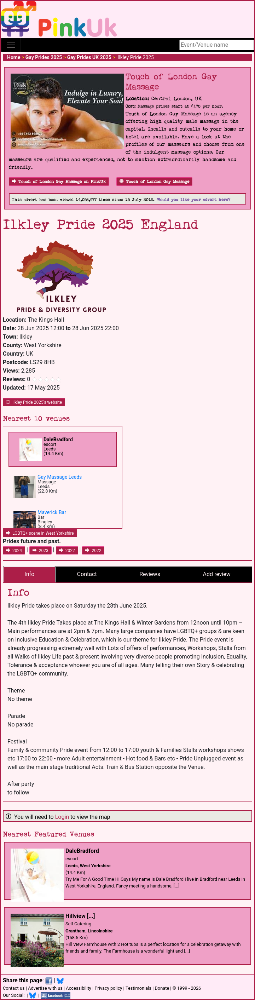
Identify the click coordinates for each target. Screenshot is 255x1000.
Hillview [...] (80, 916)
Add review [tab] (216, 574)
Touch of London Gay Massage (154, 182)
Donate (162, 988)
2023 (40, 550)
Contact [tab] (87, 574)
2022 (67, 550)
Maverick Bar (51, 512)
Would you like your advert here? (193, 200)
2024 (14, 550)
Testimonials (138, 988)
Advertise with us (45, 988)
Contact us (14, 988)
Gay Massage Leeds (59, 477)
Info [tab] (29, 574)
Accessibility (78, 988)
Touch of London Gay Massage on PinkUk (59, 182)
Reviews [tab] (149, 574)
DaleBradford (58, 439)
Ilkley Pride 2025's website (34, 402)
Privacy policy (108, 988)
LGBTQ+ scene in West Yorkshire (40, 533)
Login (62, 817)
